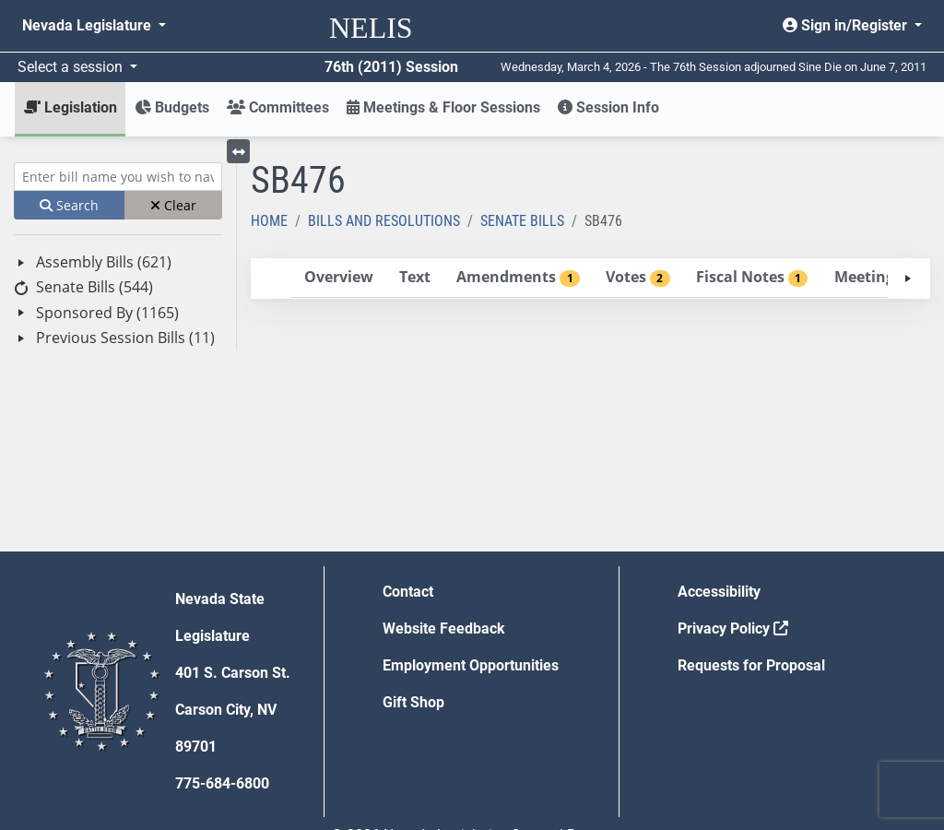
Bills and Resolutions (384, 221)
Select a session (72, 67)
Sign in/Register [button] (847, 25)
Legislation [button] (70, 107)
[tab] (338, 278)
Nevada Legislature (88, 25)
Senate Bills (522, 221)
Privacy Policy (733, 628)
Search (69, 205)
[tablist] (590, 278)
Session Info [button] (608, 107)
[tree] (118, 300)
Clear (173, 205)
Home (269, 221)
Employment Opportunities (471, 665)
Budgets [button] (172, 107)
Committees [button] (278, 107)
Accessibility (719, 591)
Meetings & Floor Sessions (443, 107)
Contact (408, 591)
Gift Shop (413, 702)
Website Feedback (444, 628)
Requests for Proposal (751, 665)
